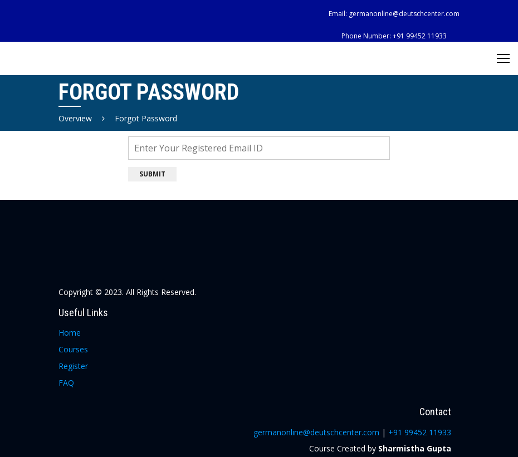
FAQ (66, 382)
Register (73, 366)
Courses (73, 349)
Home (69, 332)
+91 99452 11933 (420, 36)
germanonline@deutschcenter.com (404, 13)
